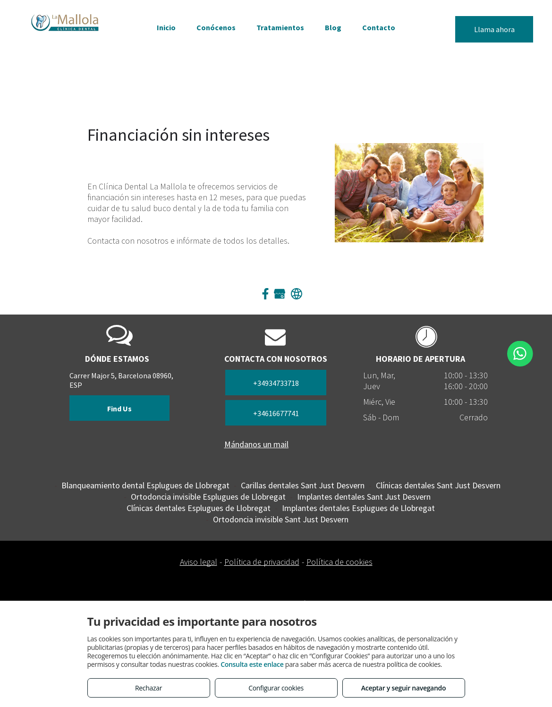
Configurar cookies (276, 687)
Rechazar (148, 687)
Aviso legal (198, 561)
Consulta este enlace (252, 664)
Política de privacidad (261, 561)
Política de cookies (339, 561)
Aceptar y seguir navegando (403, 687)
